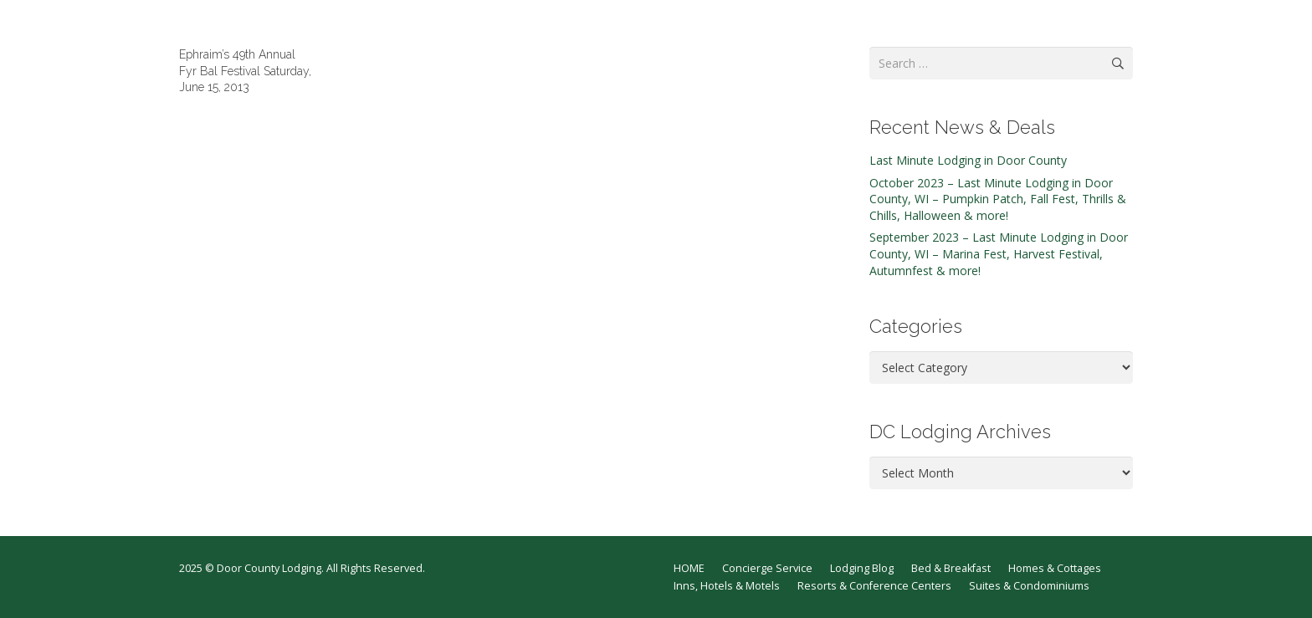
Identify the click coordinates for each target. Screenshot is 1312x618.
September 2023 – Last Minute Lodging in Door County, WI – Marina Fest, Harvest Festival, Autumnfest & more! (998, 253)
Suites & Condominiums (1029, 586)
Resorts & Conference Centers (874, 586)
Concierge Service (767, 568)
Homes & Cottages (1054, 568)
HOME (689, 568)
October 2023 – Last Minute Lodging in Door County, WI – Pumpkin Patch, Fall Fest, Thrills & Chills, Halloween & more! (997, 199)
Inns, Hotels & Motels (727, 586)
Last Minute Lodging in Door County (968, 160)
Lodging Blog (862, 568)
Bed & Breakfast (951, 568)
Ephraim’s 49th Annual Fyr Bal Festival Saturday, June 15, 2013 (245, 71)
